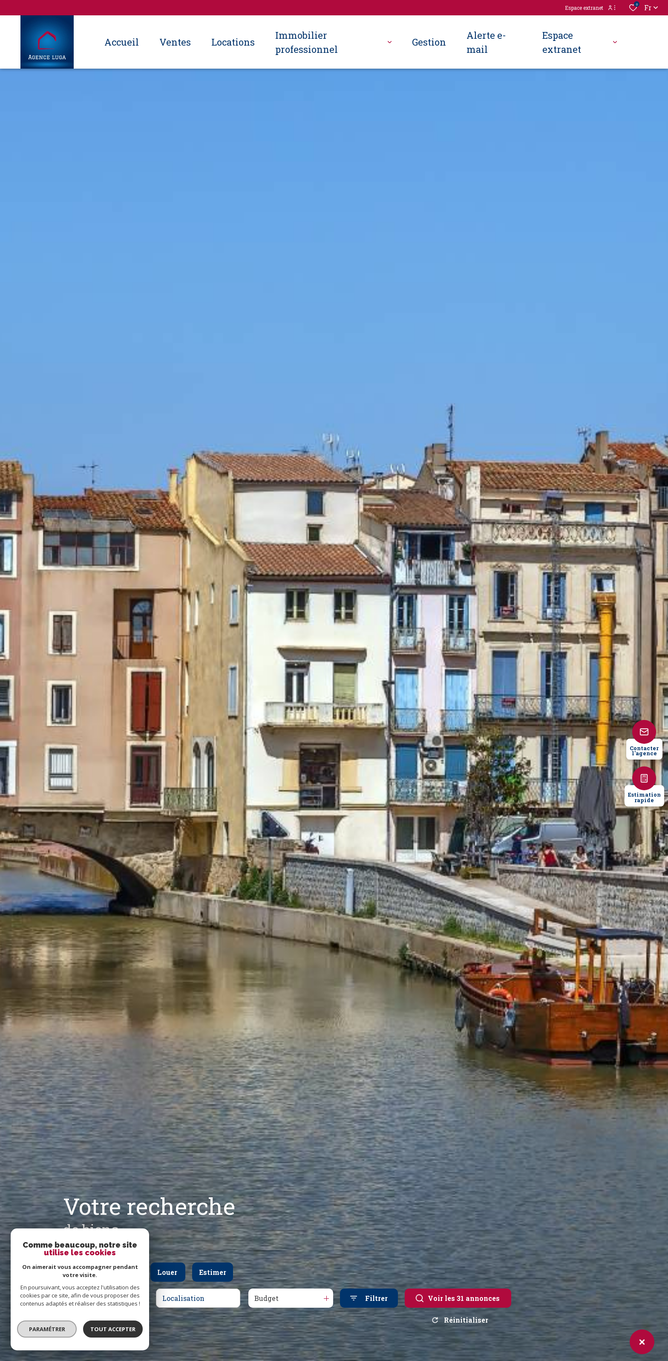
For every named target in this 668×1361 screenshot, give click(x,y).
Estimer (212, 1272)
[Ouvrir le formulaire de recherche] (369, 1298)
